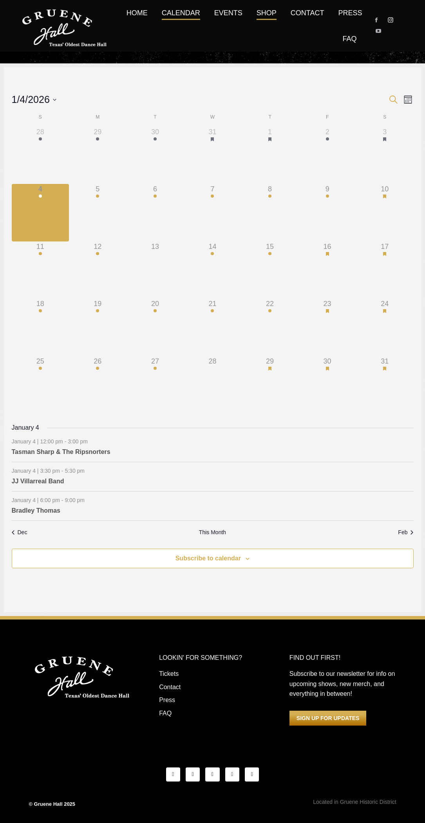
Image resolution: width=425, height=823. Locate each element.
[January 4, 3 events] (40, 212)
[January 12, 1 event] (98, 270)
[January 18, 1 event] (40, 327)
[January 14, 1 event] (212, 270)
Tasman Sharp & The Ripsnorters (61, 451)
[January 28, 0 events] (212, 385)
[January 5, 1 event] (98, 212)
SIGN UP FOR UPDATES (328, 718)
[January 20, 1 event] (155, 327)
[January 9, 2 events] (327, 212)
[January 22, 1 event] (270, 327)
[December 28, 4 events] (40, 155)
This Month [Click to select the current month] (212, 532)
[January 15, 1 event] (270, 270)
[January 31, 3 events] (385, 385)
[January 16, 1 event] (327, 270)
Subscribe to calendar (208, 558)
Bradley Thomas (36, 510)
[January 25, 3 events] (40, 385)
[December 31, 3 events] (212, 155)
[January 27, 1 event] (155, 385)
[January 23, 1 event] (327, 327)
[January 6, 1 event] (155, 212)
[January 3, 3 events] (385, 155)
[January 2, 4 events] (327, 155)
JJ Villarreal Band (38, 481)
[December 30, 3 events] (155, 155)
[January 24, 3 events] (385, 327)
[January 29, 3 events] (270, 385)
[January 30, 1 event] (327, 385)
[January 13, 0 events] (155, 270)
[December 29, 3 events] (98, 155)
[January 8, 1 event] (270, 212)
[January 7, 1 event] (212, 212)
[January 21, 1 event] (212, 327)
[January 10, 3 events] (385, 212)
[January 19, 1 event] (98, 327)
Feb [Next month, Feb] (405, 532)
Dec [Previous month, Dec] (19, 532)
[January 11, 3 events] (40, 270)
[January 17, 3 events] (385, 270)
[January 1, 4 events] (270, 155)
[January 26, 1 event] (98, 385)
